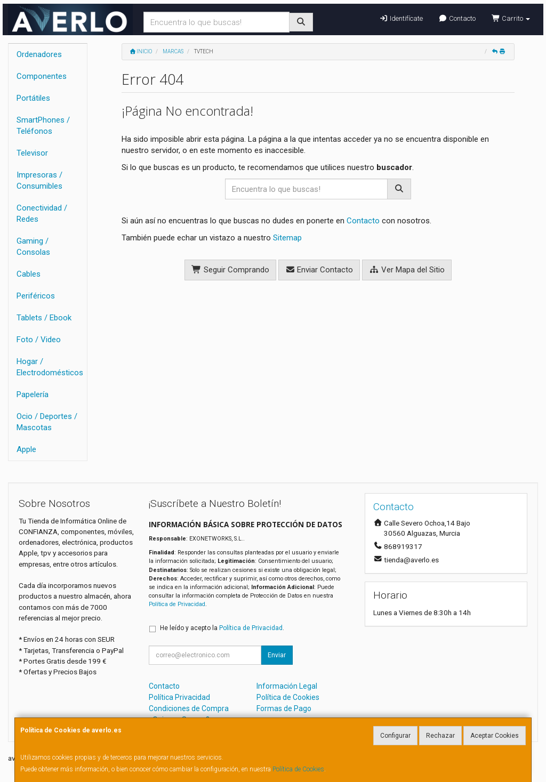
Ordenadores (39, 54)
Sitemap (287, 238)
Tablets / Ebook (44, 318)
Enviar (277, 655)
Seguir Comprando (230, 270)
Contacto (457, 18)
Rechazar (440, 735)
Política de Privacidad (177, 604)
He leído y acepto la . (222, 628)
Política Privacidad (179, 697)
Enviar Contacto (319, 270)
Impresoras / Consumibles (39, 180)
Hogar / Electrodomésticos (50, 367)
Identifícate (400, 18)
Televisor (32, 153)
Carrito (511, 18)
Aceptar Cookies (494, 735)
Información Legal (286, 686)
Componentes (42, 76)
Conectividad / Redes (42, 213)
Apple (26, 449)
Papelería (33, 394)
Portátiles (33, 98)
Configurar (395, 735)
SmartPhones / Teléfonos (43, 125)
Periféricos (36, 296)
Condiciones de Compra (189, 708)
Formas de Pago (283, 708)
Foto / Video (39, 339)
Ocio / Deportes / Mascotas (47, 422)
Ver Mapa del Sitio (407, 270)
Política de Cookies (298, 769)
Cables (29, 274)
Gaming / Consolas (33, 246)
